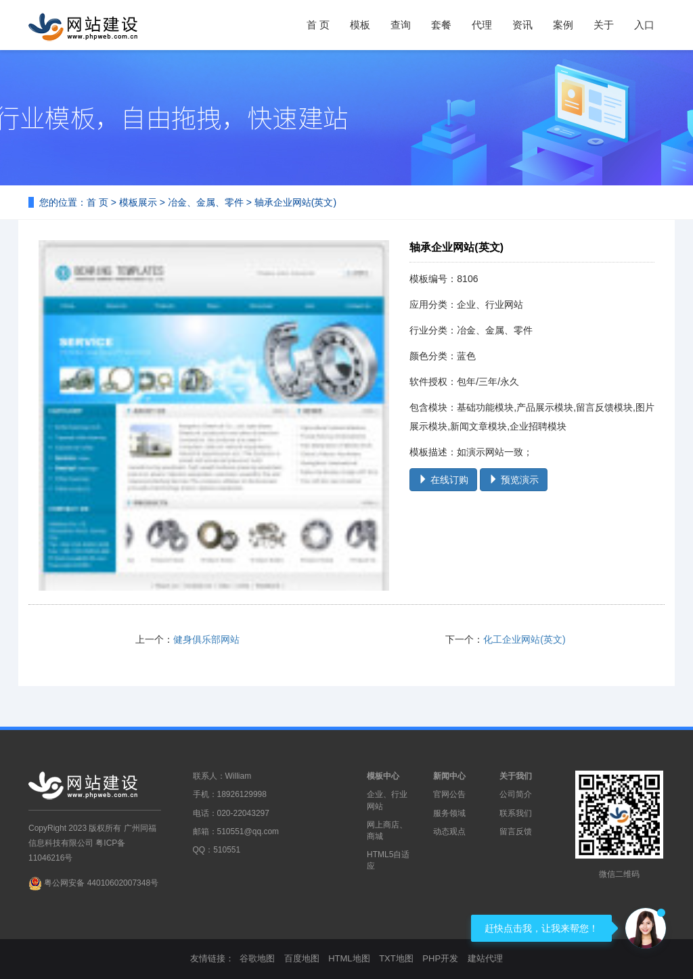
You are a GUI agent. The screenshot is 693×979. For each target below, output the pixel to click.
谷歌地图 (257, 958)
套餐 (441, 24)
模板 (360, 24)
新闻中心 (449, 776)
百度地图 (301, 958)
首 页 (318, 24)
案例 (563, 24)
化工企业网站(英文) (524, 639)
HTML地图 (349, 958)
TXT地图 (396, 958)
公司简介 (515, 794)
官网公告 (449, 794)
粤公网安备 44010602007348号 (101, 883)
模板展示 (138, 202)
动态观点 (449, 831)
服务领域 (449, 813)
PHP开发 (440, 958)
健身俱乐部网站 (206, 639)
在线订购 (443, 479)
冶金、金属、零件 (206, 202)
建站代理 (485, 958)
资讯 (522, 24)
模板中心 (383, 776)
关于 (604, 24)
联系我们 (515, 813)
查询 (400, 24)
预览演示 (514, 479)
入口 (644, 24)
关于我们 (515, 776)
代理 (482, 24)
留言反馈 (515, 831)
